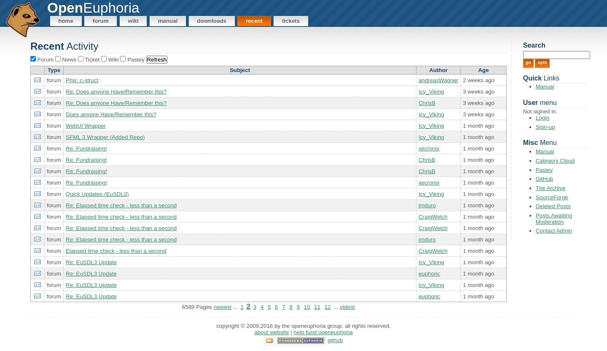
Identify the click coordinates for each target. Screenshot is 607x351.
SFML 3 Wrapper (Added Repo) (105, 137)
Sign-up (545, 127)
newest (222, 307)
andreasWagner (438, 80)
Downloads (211, 21)
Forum (101, 21)
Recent (254, 21)
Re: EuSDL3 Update (91, 262)
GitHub (544, 179)
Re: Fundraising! (86, 148)
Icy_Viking (431, 91)
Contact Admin (554, 231)
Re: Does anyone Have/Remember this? (116, 91)
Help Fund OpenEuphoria (323, 332)
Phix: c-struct (82, 80)
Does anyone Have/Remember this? (111, 114)
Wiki (133, 21)
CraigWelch (433, 217)
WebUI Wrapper (86, 126)
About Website (271, 332)
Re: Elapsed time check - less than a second (121, 205)
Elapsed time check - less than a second (116, 251)
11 (317, 307)
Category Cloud (555, 161)
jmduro (427, 205)
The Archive (550, 188)
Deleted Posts (553, 206)
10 (307, 307)
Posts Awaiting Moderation (554, 218)
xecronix (429, 148)
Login (543, 118)
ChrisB (427, 103)
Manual (168, 21)
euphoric (429, 274)
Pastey (544, 170)
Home (65, 21)
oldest (347, 307)
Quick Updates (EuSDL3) (97, 194)
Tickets (291, 21)
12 (328, 307)
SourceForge (552, 197)
